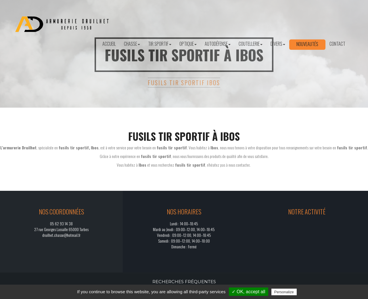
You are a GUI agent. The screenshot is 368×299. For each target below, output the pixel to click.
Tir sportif (159, 43)
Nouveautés (307, 44)
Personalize (284, 292)
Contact (337, 43)
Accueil (109, 43)
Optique (188, 43)
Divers (278, 43)
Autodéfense (218, 43)
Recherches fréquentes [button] (184, 281)
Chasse (132, 43)
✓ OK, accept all (248, 291)
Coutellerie (250, 43)
